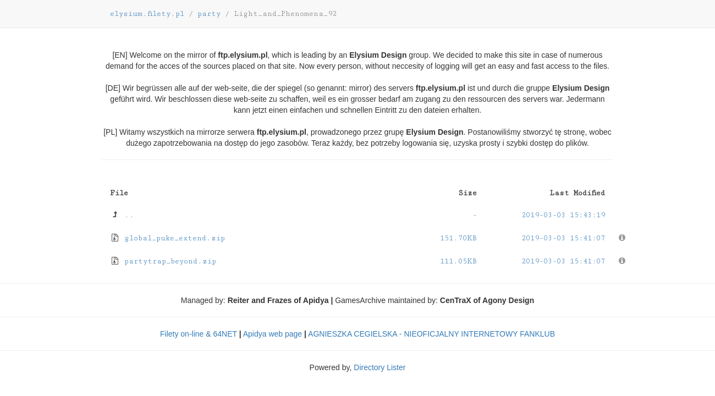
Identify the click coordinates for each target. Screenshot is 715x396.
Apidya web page (272, 333)
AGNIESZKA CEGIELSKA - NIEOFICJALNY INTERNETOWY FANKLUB (431, 333)
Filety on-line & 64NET (198, 333)
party (209, 13)
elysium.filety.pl (147, 13)
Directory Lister (379, 367)
